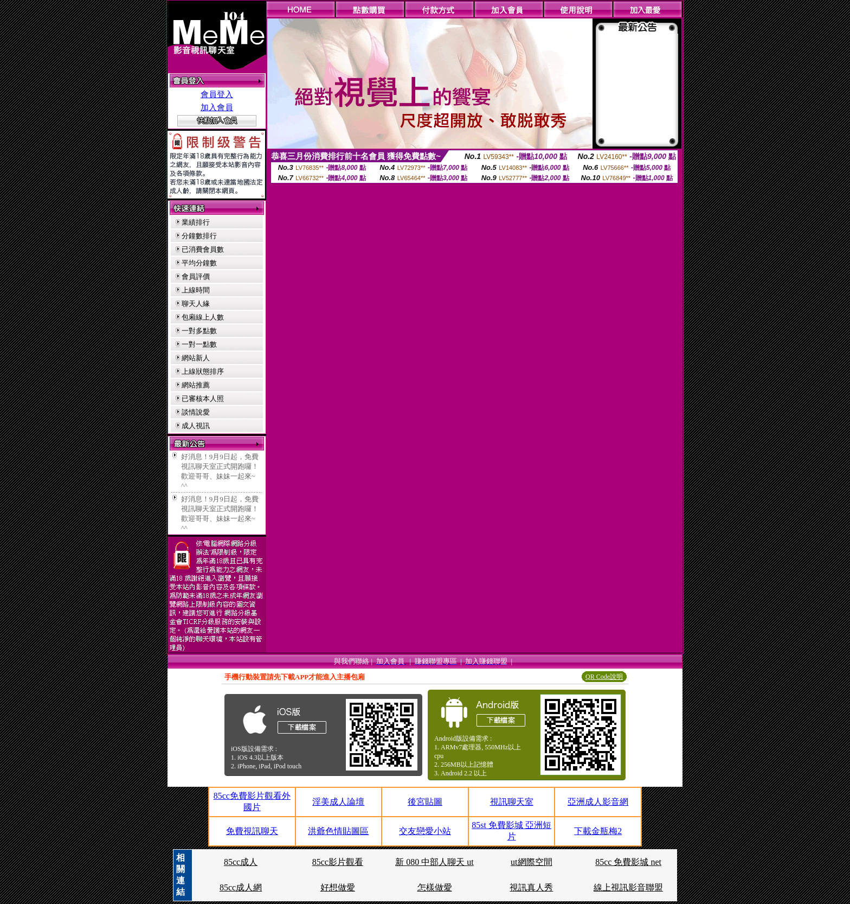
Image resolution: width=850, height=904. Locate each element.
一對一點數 (199, 344)
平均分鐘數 (199, 263)
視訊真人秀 (531, 887)
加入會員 (217, 107)
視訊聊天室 (511, 801)
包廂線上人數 (203, 317)
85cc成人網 (241, 887)
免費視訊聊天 (252, 831)
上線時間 (196, 290)
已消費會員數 (203, 249)
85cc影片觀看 (337, 862)
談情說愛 (196, 412)
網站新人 (196, 358)
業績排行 (196, 222)
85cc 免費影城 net (628, 862)
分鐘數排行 (199, 236)
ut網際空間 (531, 862)
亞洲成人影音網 (598, 801)
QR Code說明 (604, 676)
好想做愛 (337, 887)
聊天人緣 (196, 304)
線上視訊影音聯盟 (628, 887)
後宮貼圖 (425, 801)
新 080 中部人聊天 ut (434, 862)
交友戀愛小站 (425, 831)
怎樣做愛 (434, 887)
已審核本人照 (203, 398)
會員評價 (196, 276)
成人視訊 (196, 426)
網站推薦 (196, 385)
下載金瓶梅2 (598, 831)
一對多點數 (199, 331)
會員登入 (217, 94)
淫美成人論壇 (338, 801)
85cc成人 (240, 862)
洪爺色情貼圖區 (338, 831)
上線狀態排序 (203, 371)
